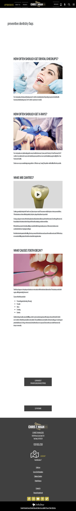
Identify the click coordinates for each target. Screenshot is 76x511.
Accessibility (42, 508)
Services (56, 4)
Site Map (54, 508)
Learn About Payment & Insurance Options (38, 381)
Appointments (9, 4)
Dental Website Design (25, 508)
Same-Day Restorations (38, 472)
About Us (17, 5)
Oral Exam (38, 467)
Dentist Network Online (35, 508)
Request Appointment (38, 492)
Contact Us (38, 488)
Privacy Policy (48, 508)
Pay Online (38, 408)
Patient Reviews (38, 480)
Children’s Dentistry (38, 476)
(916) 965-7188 (38, 444)
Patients (25, 5)
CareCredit (45, 360)
